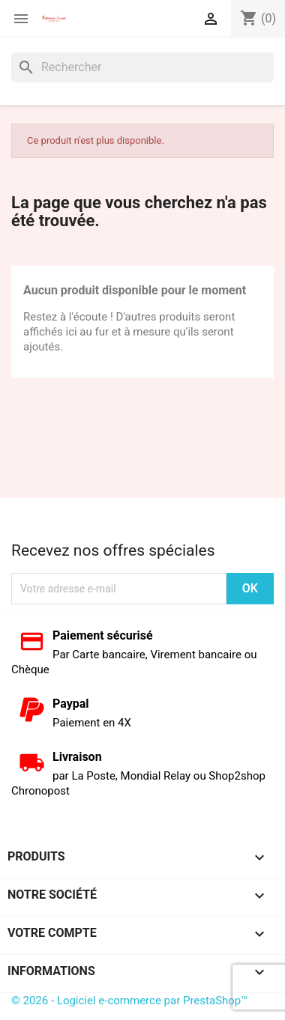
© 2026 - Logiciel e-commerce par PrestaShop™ (129, 1000)
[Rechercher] (142, 67)
